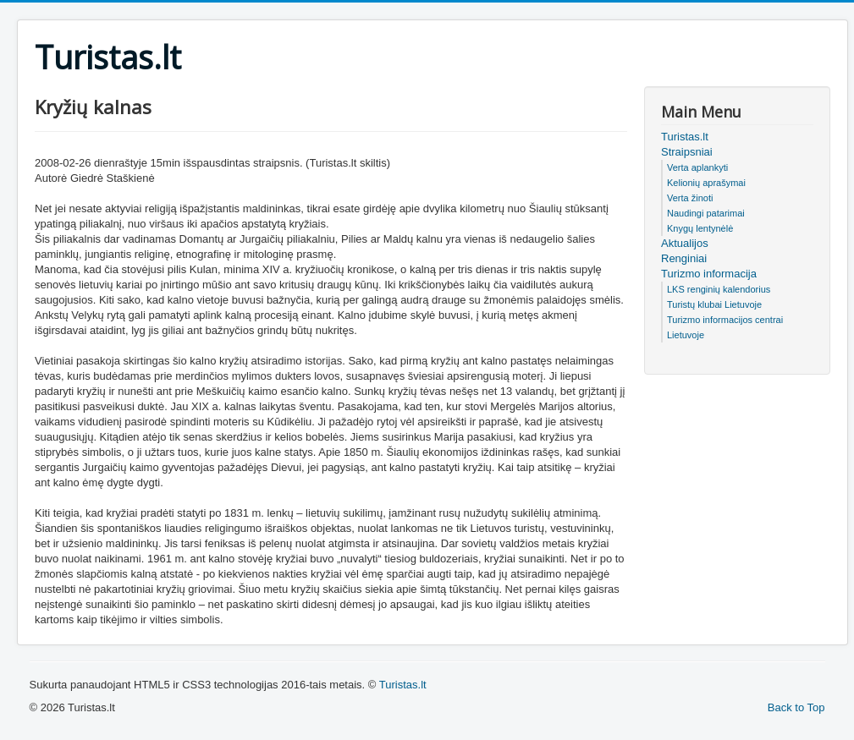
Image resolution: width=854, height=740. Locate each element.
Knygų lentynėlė (700, 228)
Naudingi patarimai (706, 213)
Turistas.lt (684, 136)
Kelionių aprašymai (706, 183)
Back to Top (796, 707)
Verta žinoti (690, 198)
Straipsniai (687, 151)
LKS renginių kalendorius (718, 289)
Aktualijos (684, 243)
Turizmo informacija (709, 273)
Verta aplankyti (697, 167)
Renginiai (684, 258)
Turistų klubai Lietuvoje (714, 304)
